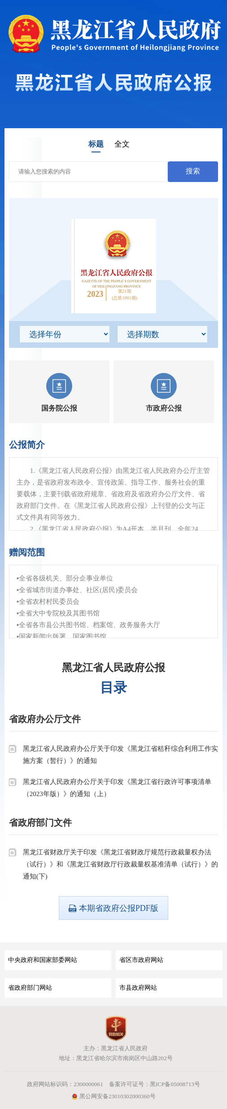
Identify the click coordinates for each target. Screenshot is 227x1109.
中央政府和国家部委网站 (42, 960)
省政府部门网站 (30, 987)
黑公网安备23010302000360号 (113, 1096)
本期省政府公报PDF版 (113, 908)
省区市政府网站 (141, 960)
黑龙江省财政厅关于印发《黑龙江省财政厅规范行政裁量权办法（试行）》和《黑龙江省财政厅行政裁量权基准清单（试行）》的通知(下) (120, 864)
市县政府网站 (138, 987)
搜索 (193, 171)
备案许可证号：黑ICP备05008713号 (154, 1084)
